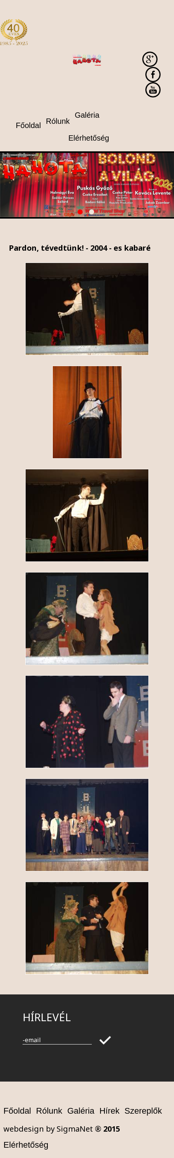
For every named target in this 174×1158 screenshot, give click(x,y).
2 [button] (93, 213)
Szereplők (143, 1111)
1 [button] (81, 213)
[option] (87, 185)
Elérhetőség (25, 1145)
